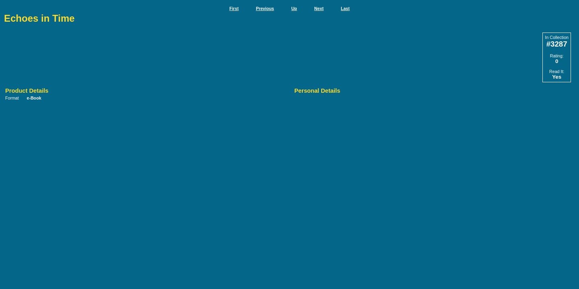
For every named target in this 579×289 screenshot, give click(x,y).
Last (345, 8)
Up (294, 8)
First (233, 8)
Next (319, 8)
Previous (265, 8)
